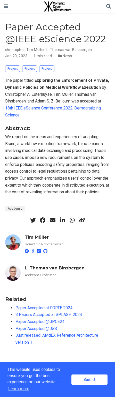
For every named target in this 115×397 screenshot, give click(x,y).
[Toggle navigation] (6, 6)
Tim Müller (35, 50)
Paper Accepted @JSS (36, 328)
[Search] (108, 7)
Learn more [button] (18, 389)
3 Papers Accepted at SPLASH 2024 (48, 314)
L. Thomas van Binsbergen (69, 50)
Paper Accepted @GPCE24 (39, 321)
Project (12, 68)
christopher (15, 50)
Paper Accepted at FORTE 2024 (43, 307)
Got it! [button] (89, 380)
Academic (15, 208)
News (67, 56)
